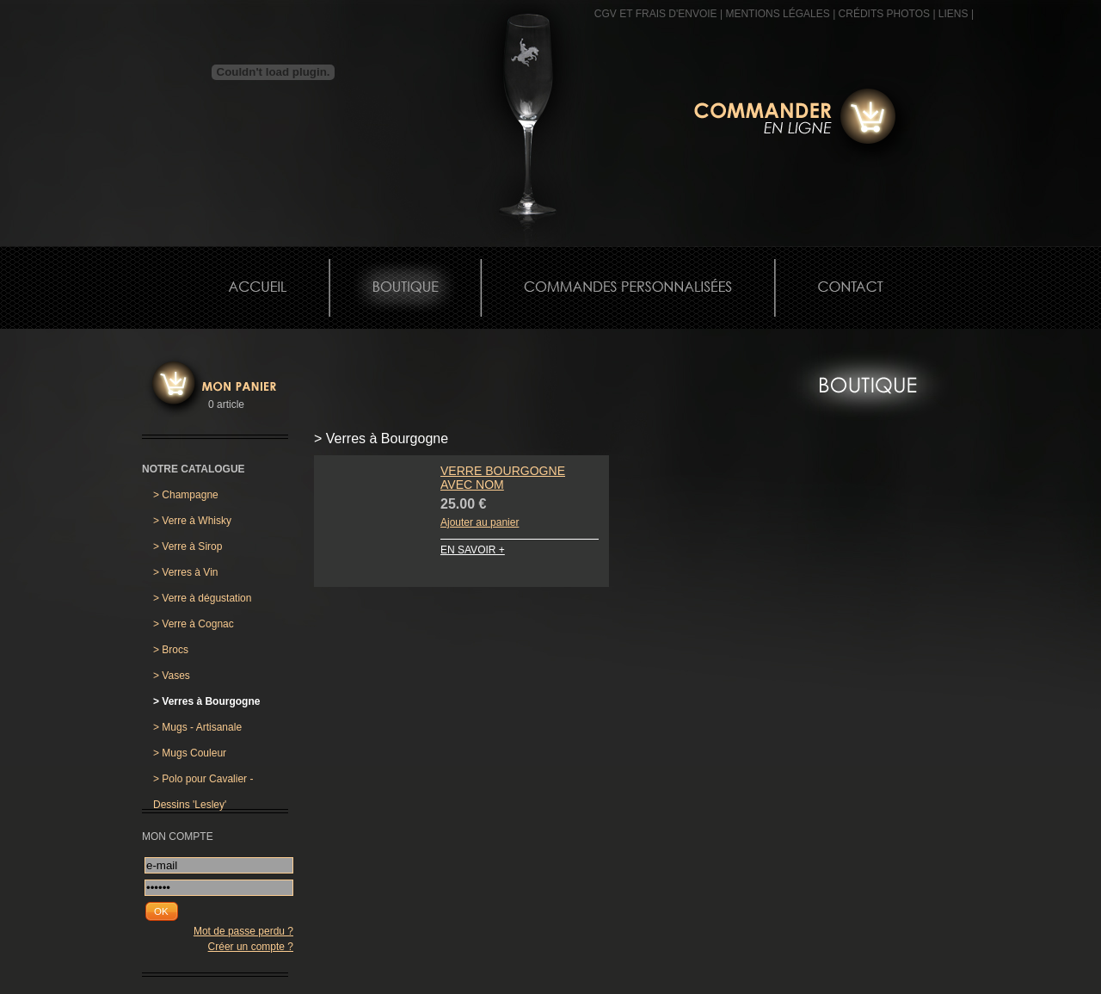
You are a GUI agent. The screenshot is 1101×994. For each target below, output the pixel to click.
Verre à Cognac (193, 624)
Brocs (170, 650)
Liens (953, 14)
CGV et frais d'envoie (655, 14)
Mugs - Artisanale (197, 727)
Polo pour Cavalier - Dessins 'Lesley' (203, 782)
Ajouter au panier (479, 522)
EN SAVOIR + (472, 550)
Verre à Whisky (192, 521)
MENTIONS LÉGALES (777, 14)
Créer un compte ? (250, 947)
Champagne (185, 495)
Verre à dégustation (202, 598)
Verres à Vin (185, 572)
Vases (171, 676)
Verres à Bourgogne (206, 701)
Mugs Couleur (189, 753)
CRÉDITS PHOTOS (884, 14)
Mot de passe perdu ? (243, 931)
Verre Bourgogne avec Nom (502, 477)
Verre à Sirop (187, 546)
